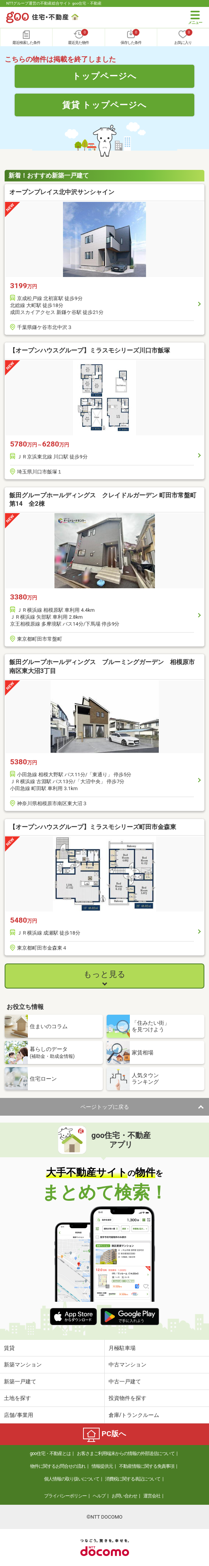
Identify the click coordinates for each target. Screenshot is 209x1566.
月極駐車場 (122, 1348)
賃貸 (9, 1348)
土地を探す (17, 1398)
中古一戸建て (125, 1381)
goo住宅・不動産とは (50, 1453)
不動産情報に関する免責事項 (146, 1466)
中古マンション (127, 1364)
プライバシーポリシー (65, 1496)
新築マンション (23, 1364)
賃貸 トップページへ (104, 105)
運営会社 (151, 1496)
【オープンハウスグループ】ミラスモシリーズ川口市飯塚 (89, 350)
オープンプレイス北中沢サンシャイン (61, 192)
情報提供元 (102, 1466)
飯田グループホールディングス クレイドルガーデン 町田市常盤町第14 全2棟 (102, 499)
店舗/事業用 (18, 1415)
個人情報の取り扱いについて (71, 1479)
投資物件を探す (127, 1398)
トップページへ (104, 76)
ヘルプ (99, 1496)
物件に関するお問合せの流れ (57, 1466)
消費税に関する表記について (132, 1479)
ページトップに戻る (104, 1107)
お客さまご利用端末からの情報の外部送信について (126, 1453)
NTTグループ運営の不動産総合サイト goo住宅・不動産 (54, 3)
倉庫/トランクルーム (134, 1415)
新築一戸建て (20, 1381)
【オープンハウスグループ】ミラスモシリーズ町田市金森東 (92, 827)
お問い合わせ (124, 1496)
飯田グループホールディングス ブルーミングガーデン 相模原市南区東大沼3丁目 (102, 666)
